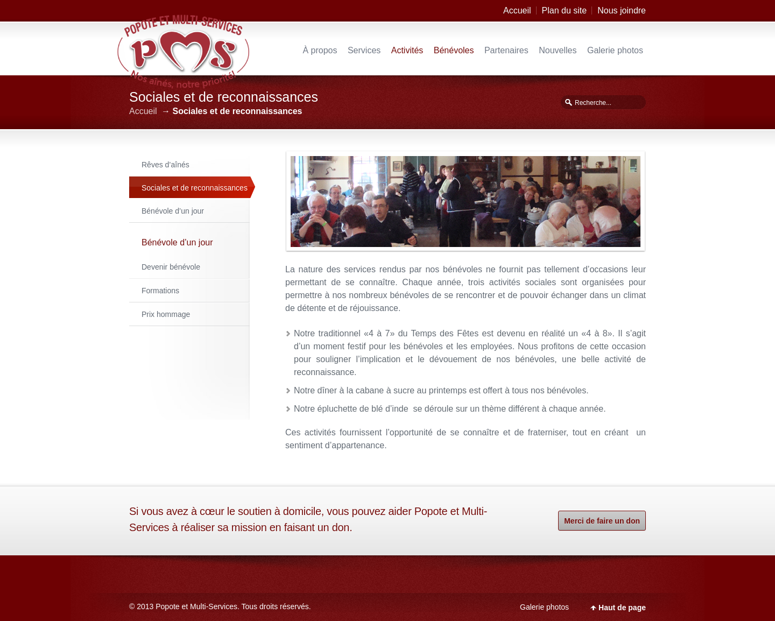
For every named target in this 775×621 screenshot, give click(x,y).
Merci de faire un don (602, 521)
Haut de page (622, 607)
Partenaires (506, 50)
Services (364, 50)
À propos (319, 50)
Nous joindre (621, 10)
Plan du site (564, 10)
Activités (407, 50)
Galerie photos (615, 50)
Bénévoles (454, 50)
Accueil (517, 10)
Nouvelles (557, 50)
